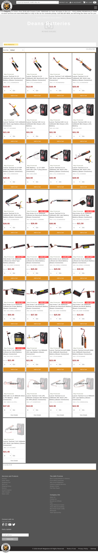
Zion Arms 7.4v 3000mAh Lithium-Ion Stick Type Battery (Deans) (12, 261)
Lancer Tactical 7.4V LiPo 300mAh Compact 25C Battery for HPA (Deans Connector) (37, 397)
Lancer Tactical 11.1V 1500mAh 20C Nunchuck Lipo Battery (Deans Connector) (37, 78)
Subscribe (6, 531)
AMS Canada (6, 492)
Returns (4, 488)
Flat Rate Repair (55, 488)
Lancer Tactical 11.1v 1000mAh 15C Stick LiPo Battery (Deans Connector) (59, 169)
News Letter (5, 494)
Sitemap (93, 548)
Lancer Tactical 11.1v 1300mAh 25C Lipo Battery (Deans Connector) (59, 215)
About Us (52, 497)
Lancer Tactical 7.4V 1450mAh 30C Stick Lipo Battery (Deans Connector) (60, 78)
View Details (14, 415)
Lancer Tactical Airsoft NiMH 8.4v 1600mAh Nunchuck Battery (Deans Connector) (83, 352)
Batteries (46, 17)
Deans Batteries (56, 17)
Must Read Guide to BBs (57, 508)
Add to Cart (14, 95)
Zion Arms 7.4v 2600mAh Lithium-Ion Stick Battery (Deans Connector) (12, 352)
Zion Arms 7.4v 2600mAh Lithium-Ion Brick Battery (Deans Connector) (82, 306)
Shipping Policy (6, 486)
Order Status (6, 480)
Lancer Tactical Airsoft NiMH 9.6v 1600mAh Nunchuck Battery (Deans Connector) (60, 352)
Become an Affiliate (56, 501)
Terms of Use (71, 548)
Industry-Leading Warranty (58, 484)
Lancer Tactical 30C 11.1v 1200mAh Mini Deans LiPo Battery (82, 124)
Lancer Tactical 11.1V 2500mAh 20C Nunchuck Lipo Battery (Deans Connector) (14, 78)
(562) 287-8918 (6, 521)
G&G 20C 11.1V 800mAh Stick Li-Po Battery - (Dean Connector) (14, 397)
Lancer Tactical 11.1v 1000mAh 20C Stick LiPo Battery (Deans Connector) (82, 169)
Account (4, 478)
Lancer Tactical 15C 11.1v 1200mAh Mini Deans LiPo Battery (35, 124)
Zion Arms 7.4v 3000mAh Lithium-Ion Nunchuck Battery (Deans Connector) (60, 306)
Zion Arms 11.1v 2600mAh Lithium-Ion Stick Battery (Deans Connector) (59, 261)
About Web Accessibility (57, 506)
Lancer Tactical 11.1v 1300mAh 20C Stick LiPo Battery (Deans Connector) (13, 215)
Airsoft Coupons (6, 490)
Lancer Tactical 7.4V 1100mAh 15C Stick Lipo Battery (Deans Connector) (14, 443)
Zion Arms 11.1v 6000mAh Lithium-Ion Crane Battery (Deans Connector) (12, 306)
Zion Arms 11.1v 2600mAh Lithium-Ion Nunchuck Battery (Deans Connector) (83, 261)
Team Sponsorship (55, 512)
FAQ (51, 503)
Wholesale (53, 510)
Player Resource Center (57, 505)
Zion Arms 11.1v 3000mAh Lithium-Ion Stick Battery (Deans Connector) (35, 261)
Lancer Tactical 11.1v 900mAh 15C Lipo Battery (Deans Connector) (83, 397)
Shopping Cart (6, 482)
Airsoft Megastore (6, 6)
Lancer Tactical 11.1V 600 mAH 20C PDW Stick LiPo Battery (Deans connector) (12, 169)
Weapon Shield (54, 486)
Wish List (4, 484)
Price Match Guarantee (57, 480)
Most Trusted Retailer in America (60, 478)
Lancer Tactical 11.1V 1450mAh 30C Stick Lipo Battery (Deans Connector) (82, 78)
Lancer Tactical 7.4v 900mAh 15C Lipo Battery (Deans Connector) (36, 352)
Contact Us (53, 499)
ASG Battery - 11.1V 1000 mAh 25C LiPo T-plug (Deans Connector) (36, 169)
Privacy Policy (83, 548)
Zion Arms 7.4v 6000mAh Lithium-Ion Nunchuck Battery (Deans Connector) (37, 306)
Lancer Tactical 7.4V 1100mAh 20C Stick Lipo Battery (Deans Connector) (14, 124)
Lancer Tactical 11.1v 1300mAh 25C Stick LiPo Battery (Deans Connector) (59, 397)
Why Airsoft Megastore (57, 482)
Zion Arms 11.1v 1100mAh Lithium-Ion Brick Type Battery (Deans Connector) (82, 215)
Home (39, 17)
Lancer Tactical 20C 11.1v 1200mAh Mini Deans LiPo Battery (59, 124)
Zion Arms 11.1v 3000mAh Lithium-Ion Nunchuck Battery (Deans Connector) (37, 215)
